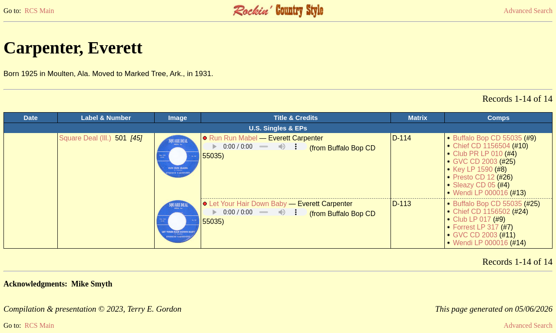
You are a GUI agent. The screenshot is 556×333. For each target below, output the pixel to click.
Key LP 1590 (473, 169)
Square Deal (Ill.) (85, 138)
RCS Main (39, 10)
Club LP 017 (472, 219)
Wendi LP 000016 (480, 192)
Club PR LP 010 (478, 153)
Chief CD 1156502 (481, 211)
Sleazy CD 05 (474, 185)
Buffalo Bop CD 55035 (487, 138)
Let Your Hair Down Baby (248, 203)
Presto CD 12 (474, 177)
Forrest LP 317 (476, 227)
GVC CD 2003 (475, 161)
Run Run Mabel (233, 138)
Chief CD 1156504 (481, 146)
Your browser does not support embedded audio (255, 146)
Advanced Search (528, 10)
